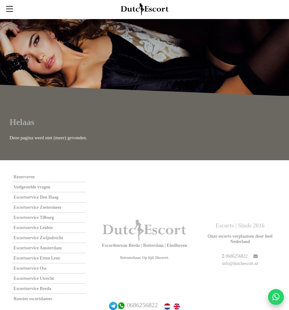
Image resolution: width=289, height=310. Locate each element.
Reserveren (24, 177)
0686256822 (142, 305)
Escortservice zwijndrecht (38, 237)
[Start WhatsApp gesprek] (276, 297)
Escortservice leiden (33, 227)
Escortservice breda (32, 288)
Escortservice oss (30, 268)
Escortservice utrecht (34, 278)
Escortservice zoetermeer (38, 207)
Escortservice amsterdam (38, 248)
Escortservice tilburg (34, 217)
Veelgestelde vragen (32, 187)
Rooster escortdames (33, 298)
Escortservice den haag (36, 197)
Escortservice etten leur (37, 258)
